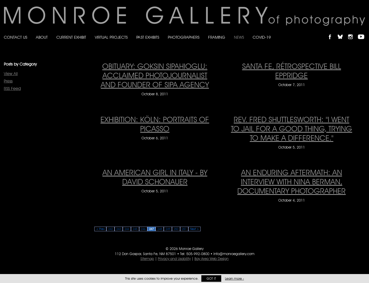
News (239, 37)
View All (11, 73)
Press (8, 81)
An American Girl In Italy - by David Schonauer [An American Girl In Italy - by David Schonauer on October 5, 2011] (154, 177)
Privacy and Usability (174, 259)
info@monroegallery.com (233, 254)
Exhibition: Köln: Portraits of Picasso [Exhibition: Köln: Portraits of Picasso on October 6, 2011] (154, 124)
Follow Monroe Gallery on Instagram (352, 32)
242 (110, 229)
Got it (211, 278)
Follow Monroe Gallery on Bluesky (343, 32)
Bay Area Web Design (211, 259)
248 (159, 229)
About (42, 37)
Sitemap (147, 259)
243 (118, 229)
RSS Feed (12, 88)
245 (135, 229)
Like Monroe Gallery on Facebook (332, 32)
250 (176, 229)
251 (184, 229)
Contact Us (15, 37)
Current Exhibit (71, 37)
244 (127, 229)
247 (151, 229)
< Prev (100, 229)
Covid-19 (262, 37)
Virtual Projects (111, 37)
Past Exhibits (147, 37)
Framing (216, 37)
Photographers (183, 37)
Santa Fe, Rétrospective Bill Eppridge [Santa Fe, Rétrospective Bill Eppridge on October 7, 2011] (291, 70)
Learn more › (234, 278)
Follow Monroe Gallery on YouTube (363, 32)
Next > (194, 229)
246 (143, 229)
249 (168, 229)
